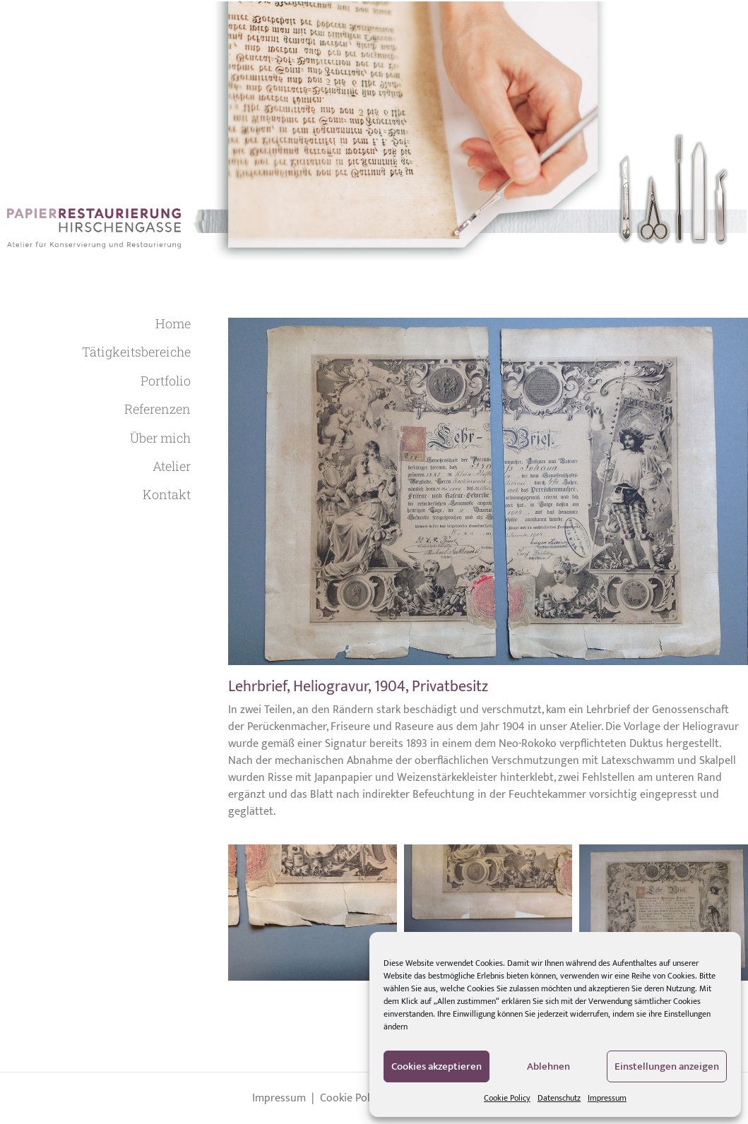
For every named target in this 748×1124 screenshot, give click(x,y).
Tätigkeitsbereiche (136, 351)
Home (173, 323)
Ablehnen (548, 1066)
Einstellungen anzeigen (667, 1066)
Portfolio (166, 380)
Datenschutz (559, 1098)
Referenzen (157, 408)
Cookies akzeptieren (436, 1066)
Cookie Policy (507, 1098)
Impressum (607, 1098)
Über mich (160, 437)
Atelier (172, 466)
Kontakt (167, 494)
